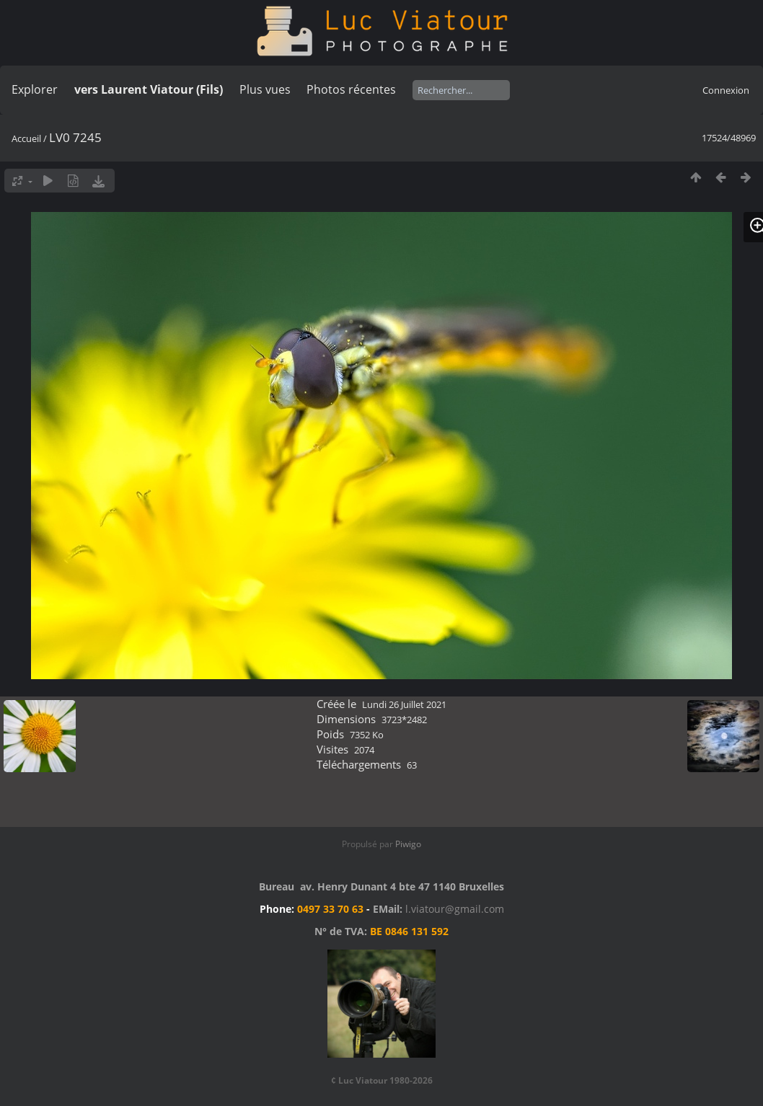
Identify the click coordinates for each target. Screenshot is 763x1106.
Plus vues (265, 89)
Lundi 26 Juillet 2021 (404, 704)
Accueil (26, 138)
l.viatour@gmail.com (454, 909)
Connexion (725, 90)
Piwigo (408, 844)
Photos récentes (351, 89)
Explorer (35, 89)
